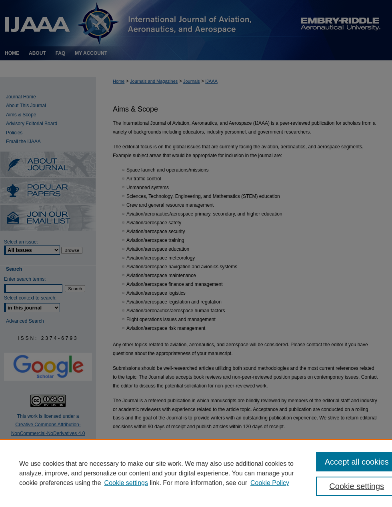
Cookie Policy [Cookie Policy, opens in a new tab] (269, 482)
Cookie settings (126, 482)
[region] (196, 473)
